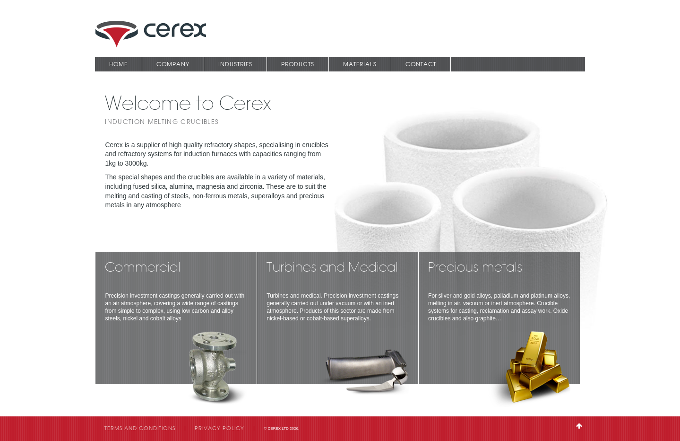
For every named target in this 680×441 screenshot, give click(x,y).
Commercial (143, 268)
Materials (360, 64)
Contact (420, 64)
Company (172, 64)
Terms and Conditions (139, 428)
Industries (235, 64)
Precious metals (475, 268)
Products (297, 64)
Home (118, 64)
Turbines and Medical (332, 268)
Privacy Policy (219, 428)
